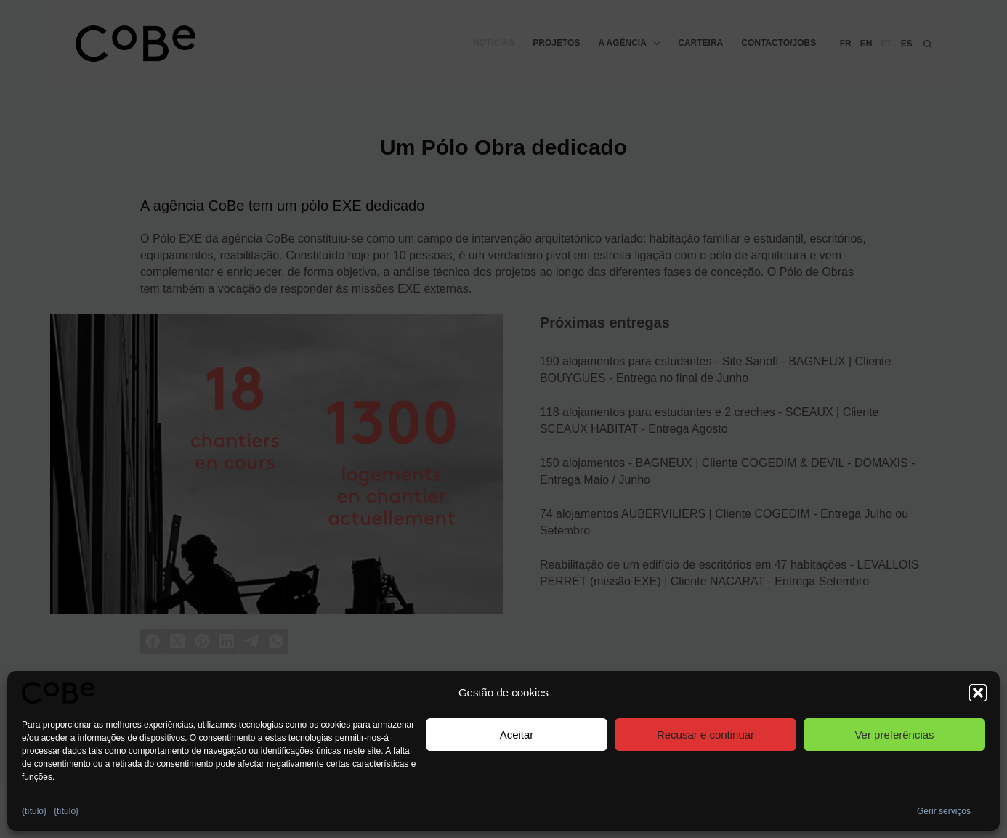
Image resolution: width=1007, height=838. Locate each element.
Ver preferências (894, 734)
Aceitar (517, 734)
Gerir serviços (944, 811)
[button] (978, 693)
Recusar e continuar (705, 734)
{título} (34, 811)
